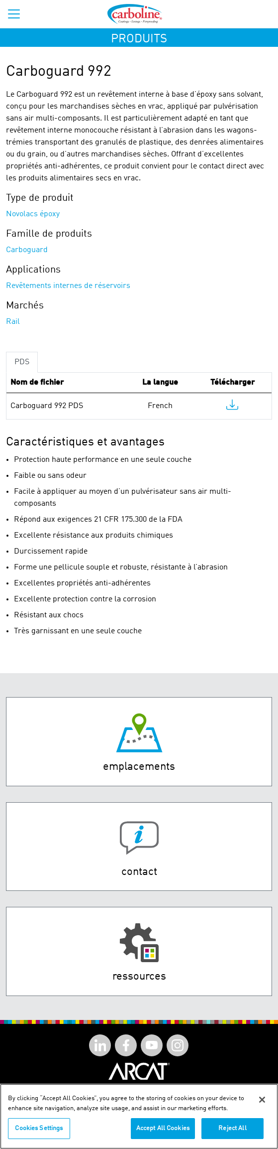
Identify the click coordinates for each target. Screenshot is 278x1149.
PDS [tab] (21, 362)
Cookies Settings (39, 1128)
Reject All (232, 1128)
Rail (13, 322)
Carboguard (27, 250)
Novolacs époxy (33, 214)
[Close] (262, 1100)
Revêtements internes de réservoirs (68, 286)
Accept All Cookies (162, 1128)
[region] (139, 1116)
